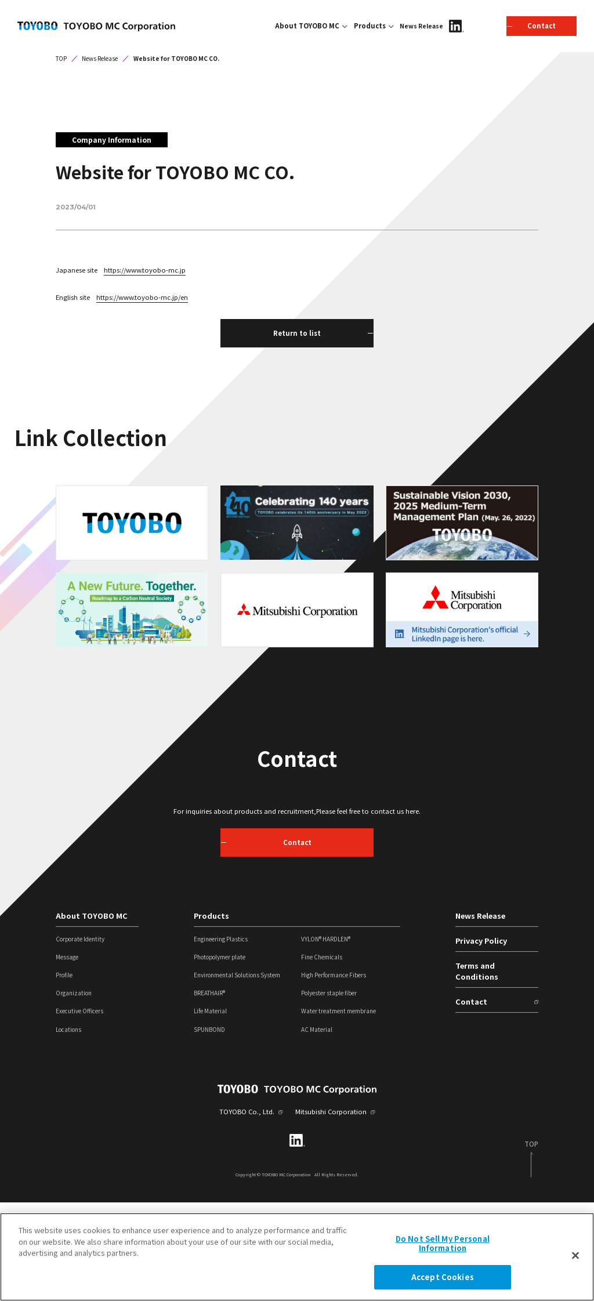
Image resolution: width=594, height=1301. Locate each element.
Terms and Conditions (476, 1069)
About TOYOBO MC (307, 25)
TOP (61, 157)
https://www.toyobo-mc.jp (145, 368)
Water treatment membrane (338, 1110)
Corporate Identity (80, 1038)
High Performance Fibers (333, 1074)
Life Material (210, 1110)
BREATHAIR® (209, 1092)
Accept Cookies (442, 1276)
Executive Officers (79, 1110)
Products (370, 25)
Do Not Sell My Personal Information (443, 1243)
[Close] (575, 1256)
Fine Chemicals (321, 1056)
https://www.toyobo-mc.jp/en (142, 395)
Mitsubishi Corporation (331, 1210)
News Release (421, 25)
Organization (74, 1092)
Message (67, 1056)
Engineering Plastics (221, 1038)
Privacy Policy (481, 1039)
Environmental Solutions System (237, 1074)
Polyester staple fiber (329, 1092)
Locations (68, 1128)
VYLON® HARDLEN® (325, 1038)
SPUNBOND (209, 1128)
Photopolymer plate (219, 1056)
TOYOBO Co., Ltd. (246, 1210)
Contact (471, 1099)
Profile (64, 1074)
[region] (297, 1257)
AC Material (316, 1128)
